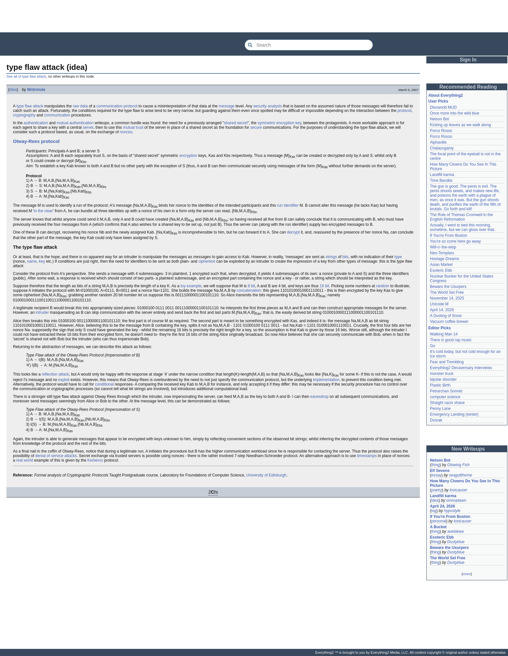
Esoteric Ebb (441, 270)
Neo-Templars (442, 253)
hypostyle (452, 510)
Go (432, 346)
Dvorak (436, 420)
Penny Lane (440, 408)
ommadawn (456, 500)
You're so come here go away (455, 241)
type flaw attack (30, 106)
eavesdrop (319, 396)
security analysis (267, 106)
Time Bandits (441, 180)
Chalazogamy (442, 148)
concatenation (249, 290)
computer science (445, 397)
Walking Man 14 (444, 334)
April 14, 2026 (442, 310)
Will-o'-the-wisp (443, 247)
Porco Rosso (441, 130)
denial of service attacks (56, 456)
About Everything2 (445, 95)
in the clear (43, 211)
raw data (80, 106)
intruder (42, 312)
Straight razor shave (447, 402)
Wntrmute (36, 89)
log (433, 510)
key (42, 261)
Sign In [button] (468, 59)
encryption (188, 155)
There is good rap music (451, 340)
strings (331, 257)
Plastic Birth (440, 385)
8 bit (251, 286)
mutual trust (133, 127)
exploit (64, 379)
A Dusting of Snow (446, 315)
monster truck (442, 373)
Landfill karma (442, 174)
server (88, 127)
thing (435, 465)
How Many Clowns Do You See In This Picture (465, 483)
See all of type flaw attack (26, 76)
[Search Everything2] (309, 44)
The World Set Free (447, 292)
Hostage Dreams (444, 259)
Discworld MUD (443, 107)
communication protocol (117, 106)
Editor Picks (439, 328)
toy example (191, 286)
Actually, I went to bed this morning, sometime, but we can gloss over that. (462, 227)
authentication (36, 123)
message (227, 106)
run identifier (287, 205)
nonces (126, 132)
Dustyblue (455, 542)
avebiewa (455, 531)
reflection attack (55, 374)
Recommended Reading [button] (468, 87)
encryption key (288, 123)
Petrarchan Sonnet (446, 391)
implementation (326, 379)
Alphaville (438, 142)
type (398, 257)
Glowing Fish (458, 465)
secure (256, 127)
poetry (436, 490)
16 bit (324, 286)
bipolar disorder (443, 379)
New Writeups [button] (468, 449)
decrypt (293, 232)
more (467, 574)
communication (57, 115)
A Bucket (438, 527)
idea (13, 89)
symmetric (266, 123)
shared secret (236, 123)
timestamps (367, 456)
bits (345, 257)
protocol (404, 110)
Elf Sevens (440, 470)
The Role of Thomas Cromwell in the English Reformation (461, 217)
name (32, 261)
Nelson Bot (439, 119)
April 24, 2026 (442, 506)
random (382, 286)
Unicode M (439, 304)
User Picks (438, 101)
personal (438, 521)
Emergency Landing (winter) (454, 414)
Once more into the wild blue (454, 113)
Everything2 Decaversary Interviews (461, 368)
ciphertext (206, 261)
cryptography (24, 115)
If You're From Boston (448, 235)
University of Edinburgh (266, 475)
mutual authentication (75, 123)
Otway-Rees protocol (36, 141)
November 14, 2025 (447, 298)
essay (436, 475)
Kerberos (95, 460)
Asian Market (441, 264)
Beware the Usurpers (448, 286)
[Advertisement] (254, 16)
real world (24, 460)
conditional (104, 384)
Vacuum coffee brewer (449, 321)
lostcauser (459, 490)
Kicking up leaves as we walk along (460, 125)
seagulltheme (460, 475)
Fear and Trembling (447, 362)
